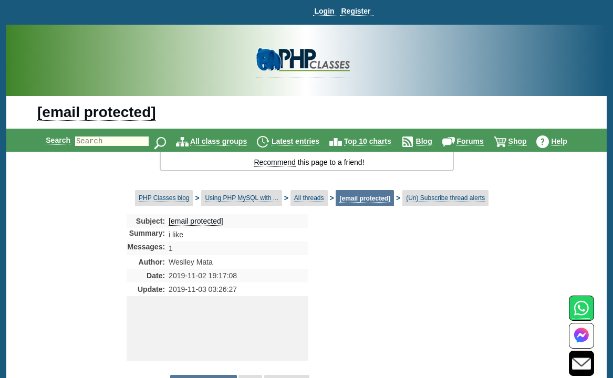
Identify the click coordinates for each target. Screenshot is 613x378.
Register (355, 11)
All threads (309, 198)
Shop (526, 141)
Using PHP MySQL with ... (241, 198)
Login (324, 11)
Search (49, 140)
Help (568, 141)
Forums (478, 141)
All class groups (227, 141)
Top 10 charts (376, 141)
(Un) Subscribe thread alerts (445, 198)
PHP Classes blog (164, 198)
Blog (433, 141)
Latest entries (304, 141)
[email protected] (96, 112)
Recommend (274, 162)
